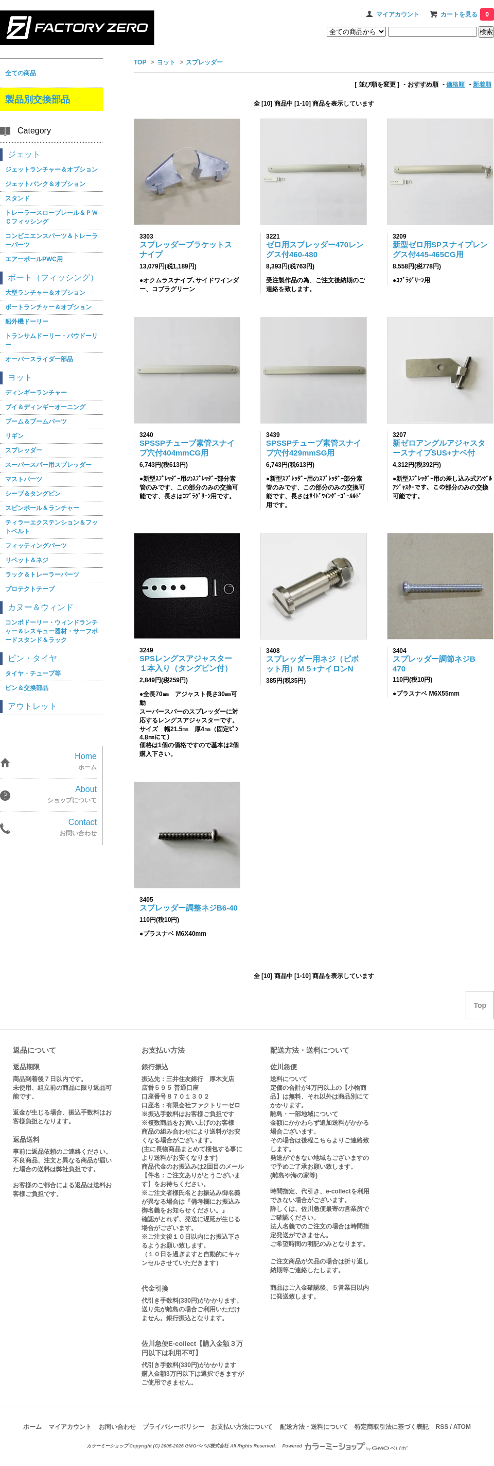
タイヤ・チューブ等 (33, 673)
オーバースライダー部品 (39, 359)
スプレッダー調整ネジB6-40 (188, 907)
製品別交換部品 (37, 99)
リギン (14, 436)
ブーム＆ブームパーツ (36, 421)
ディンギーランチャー (36, 392)
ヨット (166, 62)
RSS (441, 1426)
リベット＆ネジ (26, 560)
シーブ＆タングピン (33, 493)
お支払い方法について (242, 1426)
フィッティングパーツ (36, 545)
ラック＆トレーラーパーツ (42, 574)
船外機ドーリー (26, 321)
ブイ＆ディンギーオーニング (45, 407)
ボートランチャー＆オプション (48, 307)
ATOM (462, 1426)
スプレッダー (204, 62)
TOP (140, 62)
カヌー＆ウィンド (41, 607)
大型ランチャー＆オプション (45, 292)
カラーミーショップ (107, 1445)
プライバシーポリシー (173, 1426)
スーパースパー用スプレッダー (48, 464)
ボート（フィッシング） (53, 277)
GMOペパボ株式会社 (206, 1445)
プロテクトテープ (30, 589)
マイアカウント (397, 14)
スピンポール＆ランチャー (42, 508)
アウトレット (32, 706)
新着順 (482, 84)
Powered (345, 1445)
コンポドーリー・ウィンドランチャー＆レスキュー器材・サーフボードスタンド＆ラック (51, 631)
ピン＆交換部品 (26, 688)
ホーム (32, 1426)
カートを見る (467, 14)
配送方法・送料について (314, 1426)
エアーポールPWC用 (34, 259)
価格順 (455, 84)
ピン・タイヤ (32, 658)
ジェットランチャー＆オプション (51, 169)
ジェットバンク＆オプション (45, 184)
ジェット (24, 154)
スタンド (17, 198)
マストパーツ (23, 479)
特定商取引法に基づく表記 (392, 1426)
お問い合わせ (117, 1426)
